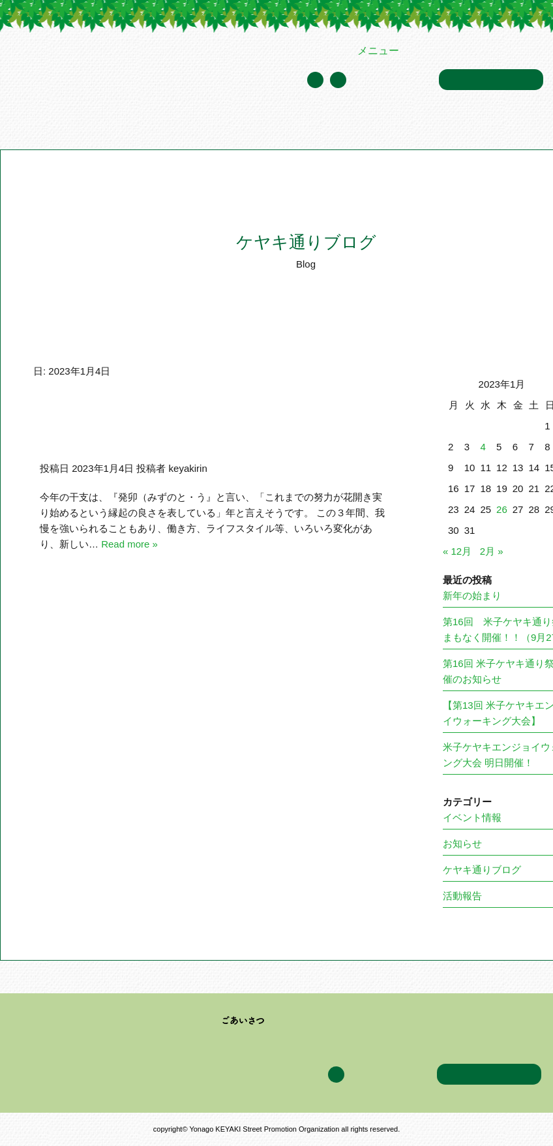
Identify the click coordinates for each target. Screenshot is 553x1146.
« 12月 (457, 551)
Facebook (338, 80)
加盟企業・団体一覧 (264, 124)
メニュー (378, 50)
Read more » (129, 544)
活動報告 (462, 895)
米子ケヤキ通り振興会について (141, 124)
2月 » (491, 551)
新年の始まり (472, 595)
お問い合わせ (491, 79)
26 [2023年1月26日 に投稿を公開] (501, 509)
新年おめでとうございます (136, 434)
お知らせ (462, 843)
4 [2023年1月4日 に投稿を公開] (482, 446)
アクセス (491, 124)
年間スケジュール (392, 80)
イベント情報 (348, 124)
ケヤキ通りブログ (425, 124)
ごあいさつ (243, 1020)
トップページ (35, 124)
